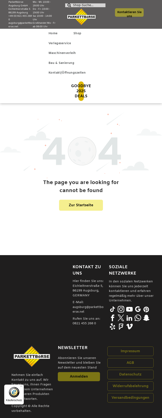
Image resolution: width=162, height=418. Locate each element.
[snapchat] (146, 318)
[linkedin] (129, 318)
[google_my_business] (138, 310)
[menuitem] (54, 34)
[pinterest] (146, 310)
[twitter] (121, 318)
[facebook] (112, 318)
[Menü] (21, 387)
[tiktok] (112, 310)
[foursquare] (121, 327)
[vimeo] (129, 327)
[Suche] (85, 5)
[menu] (9, 39)
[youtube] (129, 310)
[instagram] (121, 310)
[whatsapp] (138, 318)
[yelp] (112, 327)
